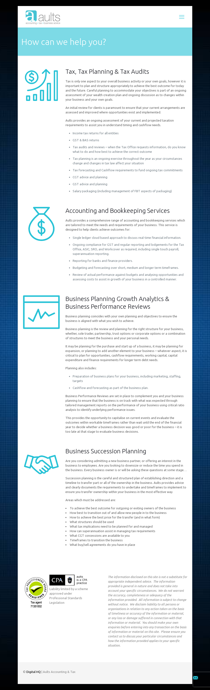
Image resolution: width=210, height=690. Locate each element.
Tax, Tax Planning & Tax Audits (107, 71)
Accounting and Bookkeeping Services (117, 210)
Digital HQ (33, 671)
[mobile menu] (182, 17)
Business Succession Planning (105, 451)
